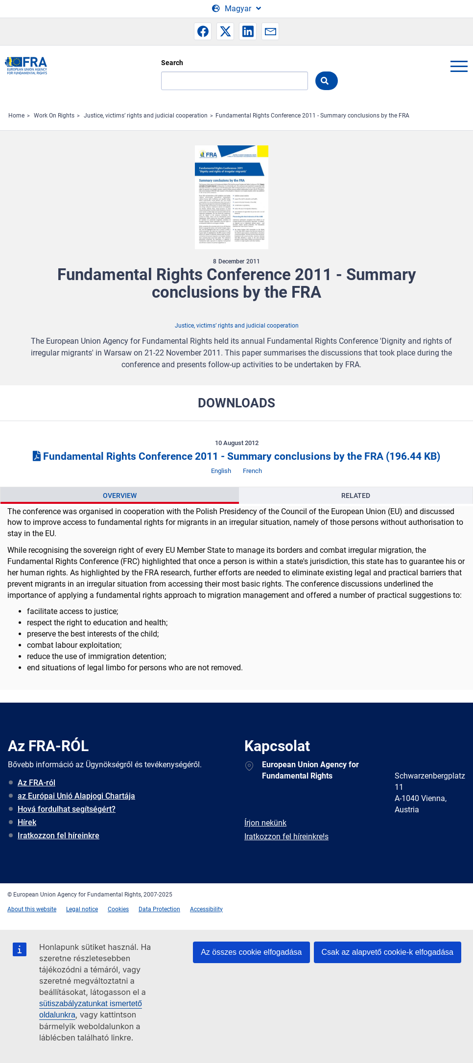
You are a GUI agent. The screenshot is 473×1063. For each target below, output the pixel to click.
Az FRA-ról (36, 782)
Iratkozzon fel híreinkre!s (286, 836)
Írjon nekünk (265, 822)
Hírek (27, 822)
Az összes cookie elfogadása (251, 952)
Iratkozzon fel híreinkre (58, 835)
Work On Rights (54, 115)
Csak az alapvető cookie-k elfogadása (388, 952)
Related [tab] (355, 495)
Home (16, 115)
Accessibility (206, 909)
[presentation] (119, 495)
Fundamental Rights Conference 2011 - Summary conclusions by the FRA (312, 115)
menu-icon (459, 66)
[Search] (234, 80)
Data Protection (159, 909)
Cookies (118, 909)
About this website (31, 909)
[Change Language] (236, 9)
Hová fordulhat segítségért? (67, 809)
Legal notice (82, 909)
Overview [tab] (120, 495)
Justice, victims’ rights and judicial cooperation (146, 115)
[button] (203, 31)
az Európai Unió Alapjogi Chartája (76, 796)
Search (172, 63)
